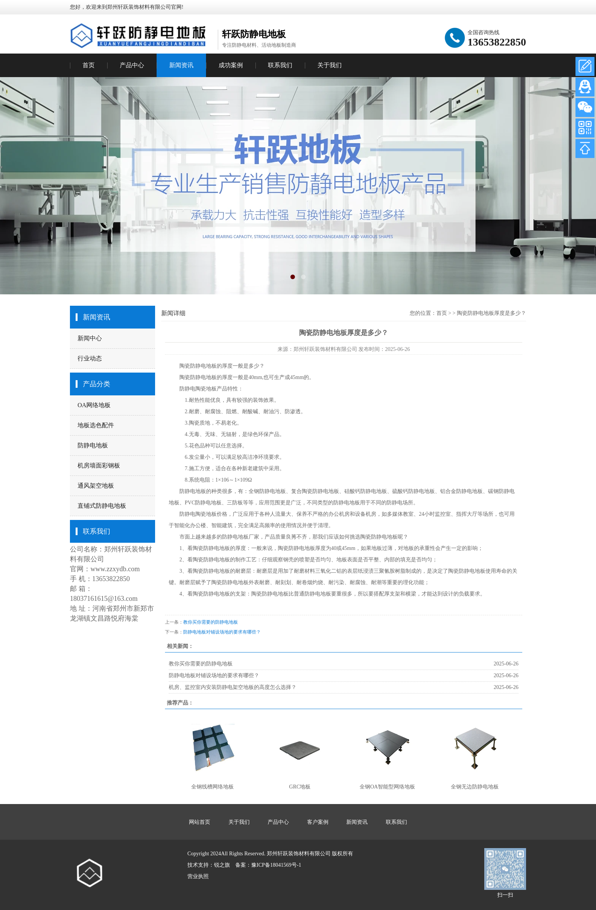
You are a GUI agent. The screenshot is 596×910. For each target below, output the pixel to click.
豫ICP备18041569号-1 (276, 865)
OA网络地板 (94, 405)
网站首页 (199, 822)
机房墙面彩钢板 (99, 465)
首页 (88, 65)
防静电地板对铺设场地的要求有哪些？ (222, 632)
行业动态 (90, 358)
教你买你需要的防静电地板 (210, 622)
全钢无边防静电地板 (475, 787)
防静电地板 (93, 445)
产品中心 (132, 65)
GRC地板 (300, 787)
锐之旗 (222, 865)
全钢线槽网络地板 (212, 787)
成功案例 (231, 65)
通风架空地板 (96, 485)
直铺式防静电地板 (102, 505)
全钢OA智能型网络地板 (387, 787)
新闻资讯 (181, 65)
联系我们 (280, 65)
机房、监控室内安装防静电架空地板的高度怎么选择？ (232, 687)
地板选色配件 (96, 425)
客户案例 (317, 822)
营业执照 (198, 876)
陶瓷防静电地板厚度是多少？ (491, 313)
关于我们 (329, 65)
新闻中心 (90, 338)
